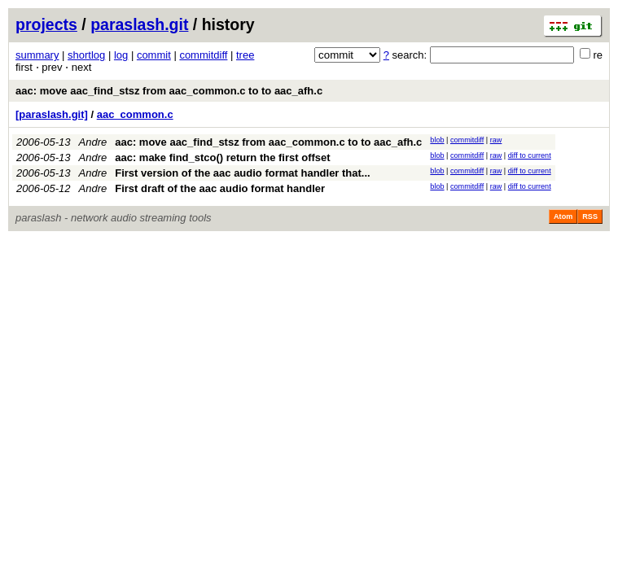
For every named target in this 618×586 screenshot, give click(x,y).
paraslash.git (139, 24)
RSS (590, 216)
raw (496, 140)
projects (46, 24)
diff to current (529, 155)
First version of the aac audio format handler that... (242, 173)
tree (245, 55)
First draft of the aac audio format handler (220, 188)
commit (154, 55)
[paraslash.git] (51, 114)
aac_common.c (135, 114)
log (121, 55)
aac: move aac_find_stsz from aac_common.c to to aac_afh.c (168, 91)
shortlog (86, 55)
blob (437, 140)
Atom (563, 216)
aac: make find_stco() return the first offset (222, 157)
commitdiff (203, 55)
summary (37, 55)
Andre (93, 142)
